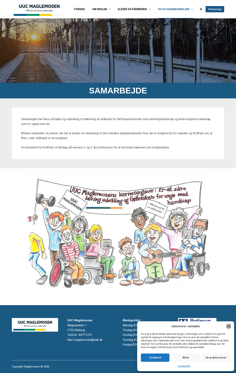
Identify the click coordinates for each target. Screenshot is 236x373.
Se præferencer (216, 357)
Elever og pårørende (135, 9)
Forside (79, 9)
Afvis (185, 357)
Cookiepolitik (183, 366)
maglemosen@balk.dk (88, 340)
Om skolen (102, 9)
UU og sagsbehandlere (176, 9)
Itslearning (214, 9)
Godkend (155, 357)
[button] (228, 326)
